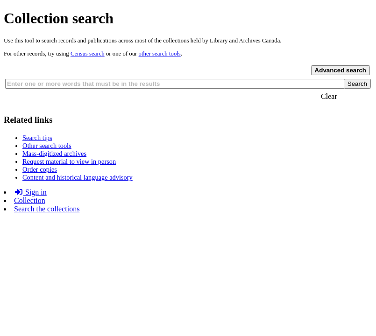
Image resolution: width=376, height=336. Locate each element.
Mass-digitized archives (54, 153)
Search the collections (46, 209)
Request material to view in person (69, 161)
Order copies (39, 169)
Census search (88, 53)
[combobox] (175, 84)
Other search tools (46, 145)
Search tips (37, 137)
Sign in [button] (30, 192)
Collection (29, 200)
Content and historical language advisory (77, 177)
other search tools (160, 53)
